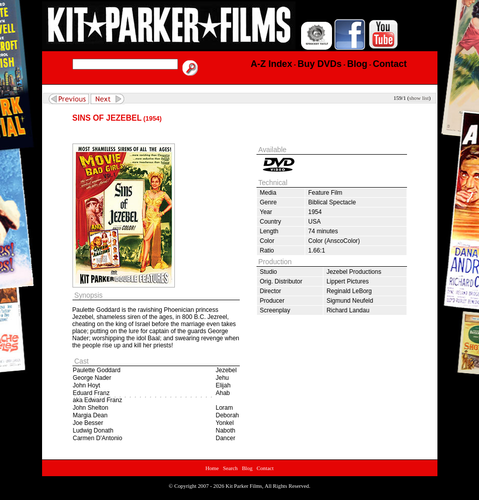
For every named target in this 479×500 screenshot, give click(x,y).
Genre (268, 202)
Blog (247, 468)
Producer (272, 300)
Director (270, 291)
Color (267, 240)
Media (268, 192)
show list (419, 98)
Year (266, 212)
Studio (268, 271)
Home (211, 468)
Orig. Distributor (281, 281)
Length (269, 231)
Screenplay (275, 310)
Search (230, 468)
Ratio (267, 250)
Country (270, 221)
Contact (265, 468)
